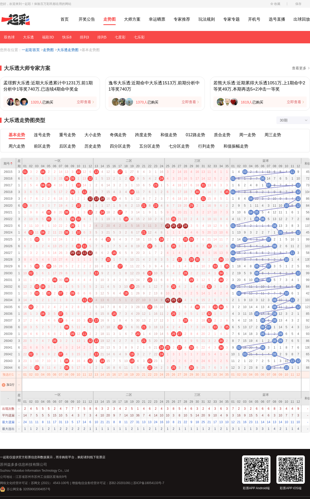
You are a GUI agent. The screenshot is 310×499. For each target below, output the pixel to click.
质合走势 (222, 135)
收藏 (277, 4)
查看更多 (299, 68)
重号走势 (67, 135)
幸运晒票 (157, 19)
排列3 (84, 37)
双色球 (9, 37)
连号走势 (42, 135)
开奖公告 (87, 19)
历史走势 (92, 146)
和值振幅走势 (235, 146)
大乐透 (28, 37)
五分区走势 (149, 146)
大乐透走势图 (68, 50)
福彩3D (48, 37)
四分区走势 (120, 146)
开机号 (254, 19)
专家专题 (231, 19)
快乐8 (67, 37)
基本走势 (17, 135)
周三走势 (273, 135)
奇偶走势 (118, 135)
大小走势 (92, 135)
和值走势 (168, 135)
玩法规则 (206, 19)
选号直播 (277, 19)
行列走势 (206, 146)
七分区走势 (179, 146)
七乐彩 (139, 37)
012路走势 (195, 135)
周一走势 (247, 135)
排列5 (102, 37)
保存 (298, 4)
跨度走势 (143, 135)
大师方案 (132, 19)
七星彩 (120, 37)
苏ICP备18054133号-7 (148, 483)
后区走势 (67, 146)
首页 (64, 19)
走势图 (109, 19)
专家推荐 (182, 19)
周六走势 (17, 146)
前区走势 (42, 146)
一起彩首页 (31, 50)
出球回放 (301, 19)
